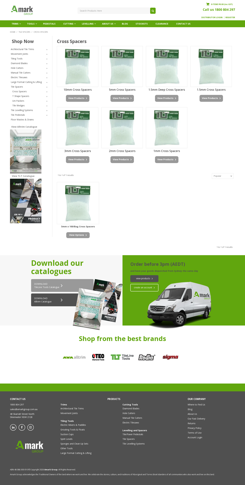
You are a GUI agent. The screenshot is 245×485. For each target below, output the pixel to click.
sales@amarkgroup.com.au (24, 408)
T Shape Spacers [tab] (20, 96)
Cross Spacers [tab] (19, 91)
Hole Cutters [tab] (17, 67)
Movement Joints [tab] (19, 53)
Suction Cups (67, 433)
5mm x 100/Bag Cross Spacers (78, 226)
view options (76, 234)
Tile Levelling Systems (133, 443)
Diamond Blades (130, 408)
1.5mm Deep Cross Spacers (166, 89)
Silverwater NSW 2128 (21, 416)
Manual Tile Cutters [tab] (20, 72)
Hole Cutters (128, 412)
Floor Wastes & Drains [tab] (22, 119)
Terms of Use (195, 432)
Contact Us (183, 23)
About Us (107, 23)
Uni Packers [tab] (18, 100)
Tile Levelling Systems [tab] (22, 110)
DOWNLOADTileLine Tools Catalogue (46, 285)
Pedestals (49, 23)
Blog (125, 23)
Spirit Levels (66, 438)
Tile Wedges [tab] (18, 105)
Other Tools (66, 447)
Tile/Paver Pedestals (132, 433)
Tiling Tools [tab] (16, 58)
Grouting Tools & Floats (72, 429)
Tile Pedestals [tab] (18, 114)
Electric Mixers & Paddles (73, 424)
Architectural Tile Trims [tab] (22, 49)
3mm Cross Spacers (77, 151)
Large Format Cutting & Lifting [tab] (26, 82)
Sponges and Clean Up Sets (74, 443)
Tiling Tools (67, 420)
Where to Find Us (196, 404)
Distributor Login (211, 17)
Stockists (142, 23)
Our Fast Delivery (196, 418)
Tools (31, 23)
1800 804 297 (225, 9)
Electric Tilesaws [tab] (19, 77)
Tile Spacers (24, 32)
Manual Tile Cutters (132, 417)
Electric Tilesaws (130, 422)
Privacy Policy (194, 427)
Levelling (87, 23)
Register (230, 17)
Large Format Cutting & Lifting (75, 452)
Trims (15, 23)
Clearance (161, 23)
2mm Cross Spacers (122, 151)
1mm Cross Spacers (166, 151)
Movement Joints (69, 412)
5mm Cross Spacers (122, 89)
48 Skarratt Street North (22, 413)
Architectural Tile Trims (72, 408)
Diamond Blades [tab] (19, 63)
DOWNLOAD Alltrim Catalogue (43, 299)
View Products (76, 97)
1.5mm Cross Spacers (211, 89)
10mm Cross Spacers (78, 89)
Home (12, 32)
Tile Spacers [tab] (17, 86)
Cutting (68, 23)
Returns (191, 422)
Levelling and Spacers (134, 429)
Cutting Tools (130, 404)
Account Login (195, 436)
